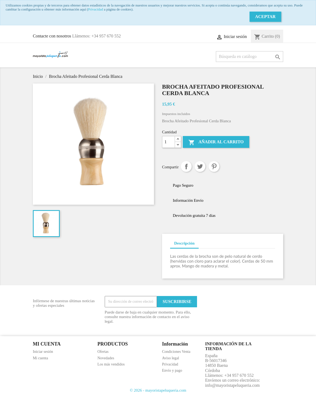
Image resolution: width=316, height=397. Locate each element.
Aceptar (265, 16)
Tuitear (200, 166)
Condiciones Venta (176, 352)
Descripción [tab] (184, 243)
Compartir (186, 166)
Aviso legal (170, 358)
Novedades (105, 358)
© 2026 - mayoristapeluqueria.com (158, 390)
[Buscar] (249, 56)
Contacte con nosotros (52, 36)
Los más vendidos (111, 364)
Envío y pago (172, 370)
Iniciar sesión (43, 352)
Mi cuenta (40, 358)
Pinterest (214, 166)
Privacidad (95, 9)
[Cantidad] (168, 142)
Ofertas (102, 352)
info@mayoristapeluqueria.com (232, 385)
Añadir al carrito (216, 142)
